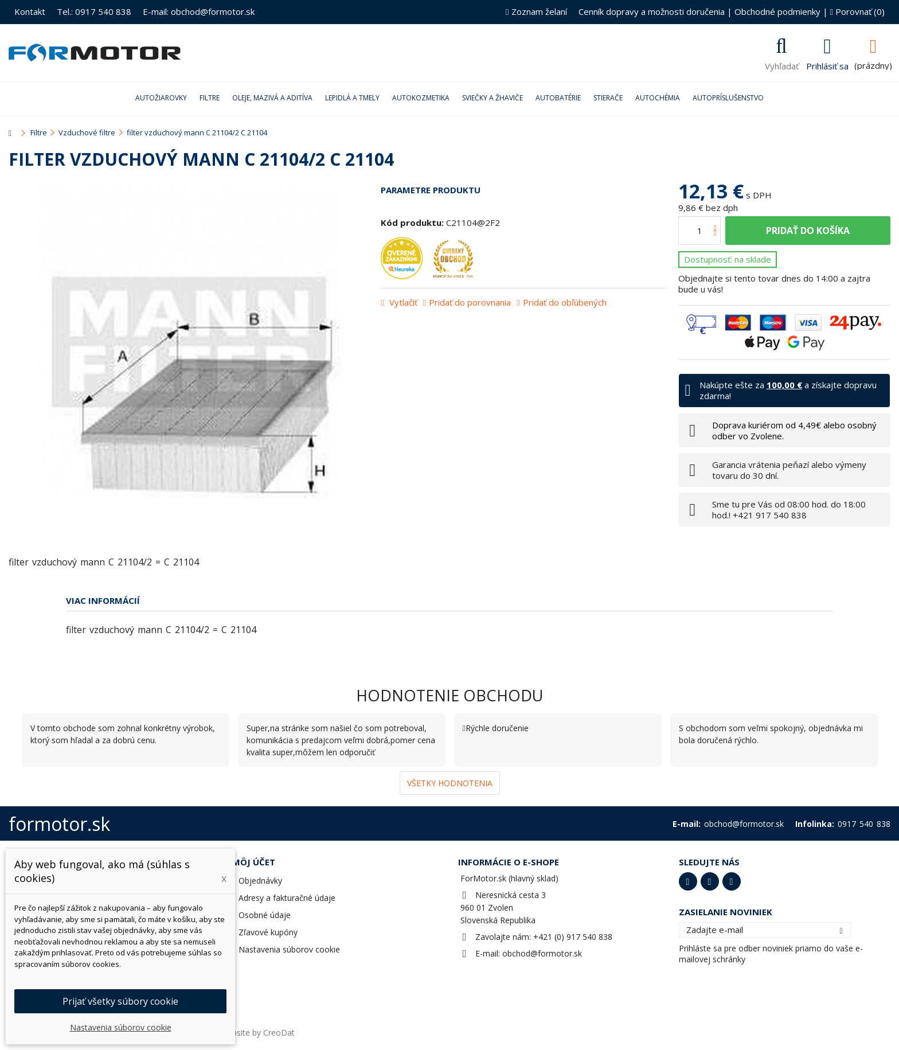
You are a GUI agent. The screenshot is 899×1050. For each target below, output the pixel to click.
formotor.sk (59, 823)
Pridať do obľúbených (565, 302)
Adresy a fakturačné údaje (287, 897)
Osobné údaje (265, 915)
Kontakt (29, 11)
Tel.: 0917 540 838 (94, 11)
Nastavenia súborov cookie (289, 949)
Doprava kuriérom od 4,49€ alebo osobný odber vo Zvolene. (794, 430)
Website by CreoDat (257, 1032)
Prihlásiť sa (827, 64)
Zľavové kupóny (268, 932)
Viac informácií (103, 600)
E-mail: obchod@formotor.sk (199, 11)
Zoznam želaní (536, 11)
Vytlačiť (402, 302)
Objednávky (260, 880)
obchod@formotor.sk (542, 953)
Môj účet (253, 862)
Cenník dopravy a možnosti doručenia (652, 11)
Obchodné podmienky (777, 11)
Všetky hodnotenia (450, 783)
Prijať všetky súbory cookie (120, 1001)
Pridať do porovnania (470, 302)
